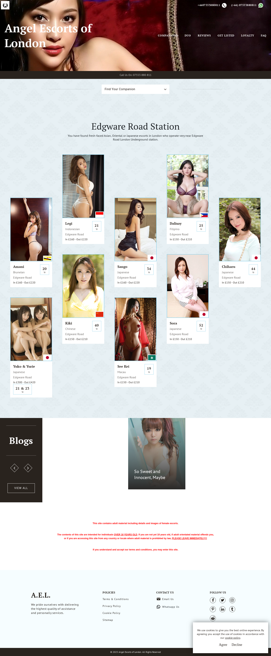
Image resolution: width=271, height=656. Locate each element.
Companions (168, 35)
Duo (188, 35)
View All (21, 488)
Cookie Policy (111, 613)
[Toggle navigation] (152, 35)
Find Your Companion (120, 89)
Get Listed (226, 35)
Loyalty (247, 35)
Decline (237, 645)
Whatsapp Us (170, 606)
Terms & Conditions (116, 599)
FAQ (263, 35)
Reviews (204, 35)
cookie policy (232, 637)
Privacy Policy (112, 606)
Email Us (168, 599)
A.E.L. (41, 595)
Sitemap (108, 620)
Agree (223, 645)
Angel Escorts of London (48, 35)
